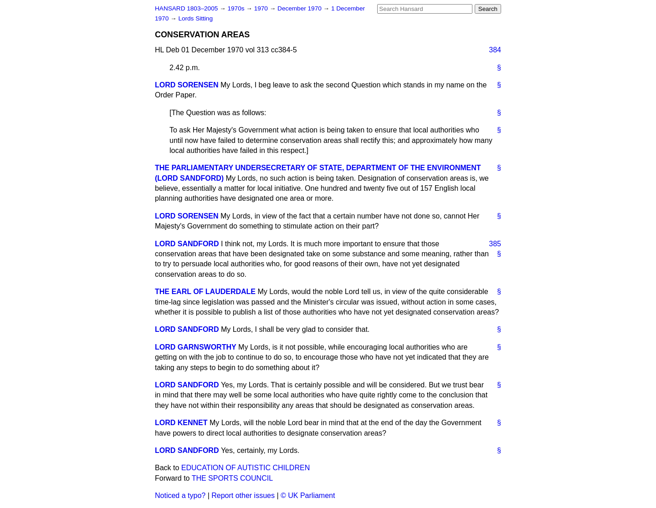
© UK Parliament (308, 495)
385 (495, 244)
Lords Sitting (195, 18)
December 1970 (300, 8)
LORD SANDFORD (187, 244)
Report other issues (243, 495)
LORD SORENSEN (187, 85)
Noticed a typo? (180, 495)
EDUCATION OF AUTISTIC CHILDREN (245, 468)
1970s (236, 8)
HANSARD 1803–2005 (186, 8)
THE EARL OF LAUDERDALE (205, 291)
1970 (262, 8)
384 (495, 50)
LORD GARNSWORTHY (195, 347)
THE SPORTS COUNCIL (232, 478)
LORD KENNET (181, 423)
